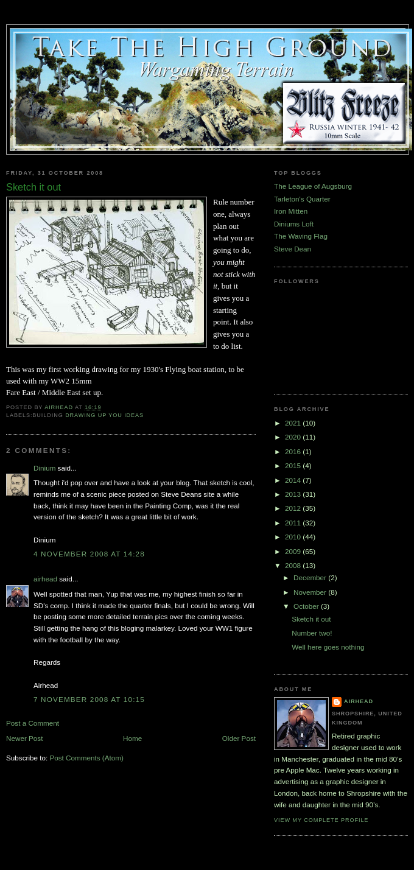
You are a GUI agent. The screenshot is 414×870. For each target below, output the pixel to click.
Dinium (44, 468)
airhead (45, 579)
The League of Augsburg (313, 186)
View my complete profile (321, 820)
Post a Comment (32, 723)
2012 (294, 508)
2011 (294, 523)
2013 (294, 494)
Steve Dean (292, 249)
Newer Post (24, 738)
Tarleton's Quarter (302, 199)
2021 (294, 423)
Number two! (312, 633)
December (310, 577)
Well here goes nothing (328, 647)
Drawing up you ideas (104, 415)
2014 (294, 480)
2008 (294, 565)
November (310, 592)
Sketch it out (311, 619)
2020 (294, 437)
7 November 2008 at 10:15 (89, 699)
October (307, 606)
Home (132, 738)
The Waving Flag (301, 236)
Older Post (239, 738)
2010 (294, 537)
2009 (294, 551)
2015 (294, 465)
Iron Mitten (290, 211)
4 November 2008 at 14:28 (89, 554)
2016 (294, 451)
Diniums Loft (294, 224)
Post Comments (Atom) (86, 758)
